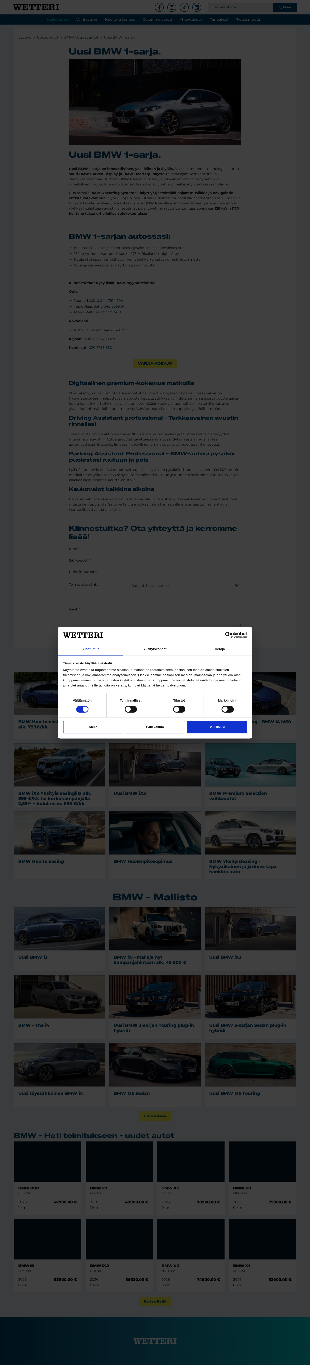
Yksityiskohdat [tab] (154, 649)
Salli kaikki (217, 727)
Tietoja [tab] (219, 649)
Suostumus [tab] (90, 649)
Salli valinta (155, 727)
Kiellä (93, 727)
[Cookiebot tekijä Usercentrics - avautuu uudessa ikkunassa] (228, 635)
